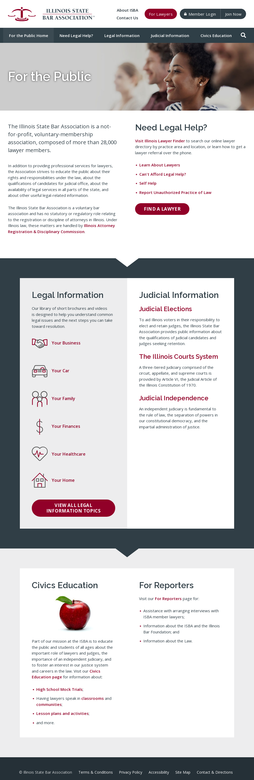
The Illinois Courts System (178, 356)
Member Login (200, 14)
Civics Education (216, 35)
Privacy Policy (130, 772)
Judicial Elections (165, 309)
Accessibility (159, 772)
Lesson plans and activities (62, 713)
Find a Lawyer (162, 209)
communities (49, 704)
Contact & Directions (215, 772)
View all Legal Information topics (73, 508)
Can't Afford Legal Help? (162, 174)
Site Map (182, 772)
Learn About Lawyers (159, 164)
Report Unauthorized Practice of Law (175, 192)
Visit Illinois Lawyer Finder (160, 140)
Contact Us (127, 17)
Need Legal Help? (76, 35)
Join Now (233, 14)
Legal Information (122, 35)
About (127, 10)
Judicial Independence (173, 398)
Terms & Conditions (95, 772)
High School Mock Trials (59, 689)
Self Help (148, 183)
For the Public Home (28, 35)
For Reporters (168, 598)
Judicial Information (170, 35)
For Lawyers (161, 14)
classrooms (92, 698)
